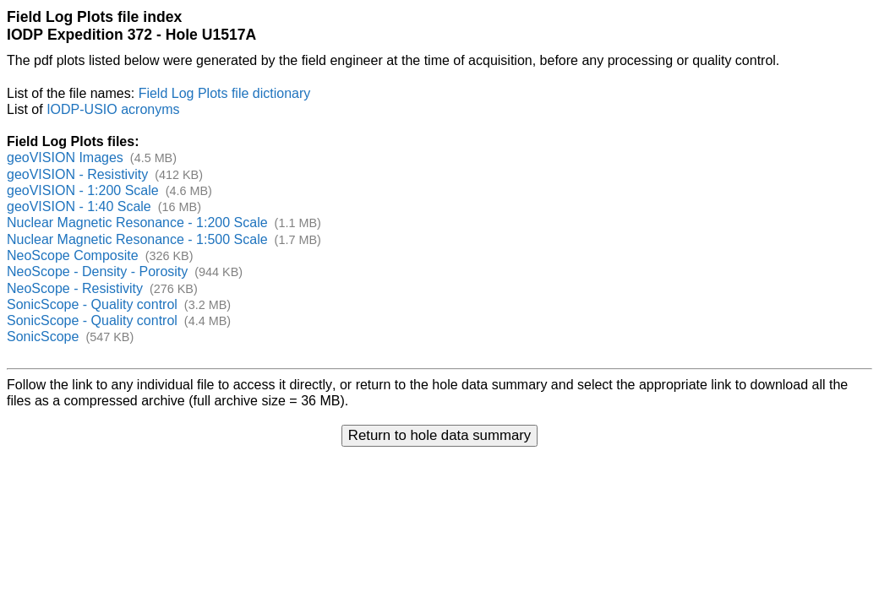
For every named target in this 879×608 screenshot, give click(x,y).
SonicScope (43, 336)
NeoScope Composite (73, 255)
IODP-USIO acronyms (112, 109)
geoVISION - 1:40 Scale (79, 206)
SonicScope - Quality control (92, 304)
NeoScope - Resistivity (75, 288)
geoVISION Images (65, 157)
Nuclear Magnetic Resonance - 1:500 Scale (137, 239)
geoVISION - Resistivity (77, 174)
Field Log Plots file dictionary (225, 93)
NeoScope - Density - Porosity (97, 271)
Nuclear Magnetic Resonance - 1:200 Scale (137, 222)
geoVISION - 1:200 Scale (83, 190)
